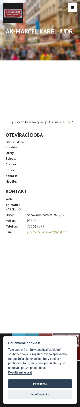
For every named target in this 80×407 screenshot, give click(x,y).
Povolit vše (40, 384)
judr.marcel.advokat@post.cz (46, 232)
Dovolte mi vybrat (20, 372)
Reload (67, 122)
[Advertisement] (40, 282)
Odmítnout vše (40, 394)
